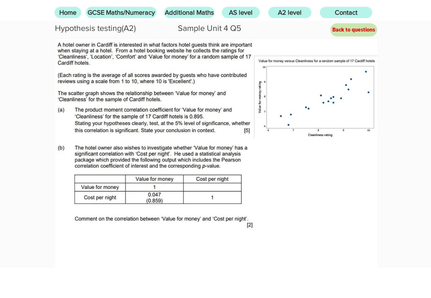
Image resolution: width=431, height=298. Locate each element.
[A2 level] (289, 12)
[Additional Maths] (189, 12)
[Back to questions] (353, 29)
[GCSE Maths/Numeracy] (121, 12)
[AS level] (241, 12)
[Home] (68, 12)
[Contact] (346, 12)
